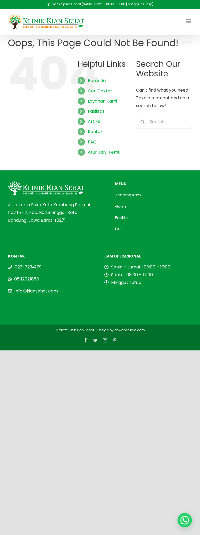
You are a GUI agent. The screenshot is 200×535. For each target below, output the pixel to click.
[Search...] (164, 121)
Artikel (94, 121)
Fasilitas (96, 111)
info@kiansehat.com (36, 291)
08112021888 (26, 279)
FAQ (92, 142)
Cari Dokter (100, 91)
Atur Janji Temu (104, 152)
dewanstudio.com (129, 330)
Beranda (97, 80)
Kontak (95, 131)
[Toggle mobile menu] (189, 21)
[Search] (142, 121)
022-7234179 (28, 267)
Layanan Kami (102, 101)
